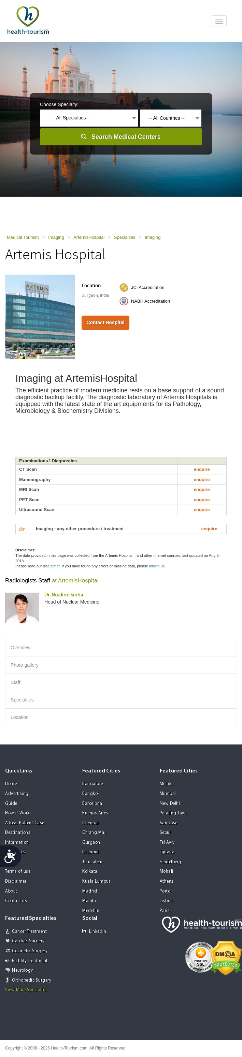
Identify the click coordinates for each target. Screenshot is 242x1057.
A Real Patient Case (24, 823)
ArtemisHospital (88, 237)
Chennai (90, 823)
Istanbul (90, 852)
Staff (15, 682)
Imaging (56, 237)
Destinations (17, 832)
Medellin (90, 911)
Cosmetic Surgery (29, 951)
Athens (167, 881)
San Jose (168, 823)
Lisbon (166, 901)
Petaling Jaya (173, 813)
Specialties (125, 237)
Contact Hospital (105, 322)
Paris (165, 911)
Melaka (167, 784)
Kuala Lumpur (96, 881)
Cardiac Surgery (28, 941)
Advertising (17, 794)
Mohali (166, 871)
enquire (202, 469)
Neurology (22, 970)
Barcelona (92, 803)
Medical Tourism (23, 237)
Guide (11, 803)
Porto (165, 891)
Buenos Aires (95, 813)
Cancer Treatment (29, 931)
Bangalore (92, 784)
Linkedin (94, 931)
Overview (20, 647)
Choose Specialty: (59, 104)
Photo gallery (25, 665)
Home (11, 784)
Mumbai (168, 794)
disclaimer (51, 566)
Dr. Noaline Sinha (63, 595)
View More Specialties (27, 990)
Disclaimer (15, 881)
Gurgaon (91, 842)
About (11, 891)
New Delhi (170, 803)
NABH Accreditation (150, 301)
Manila (89, 901)
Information (17, 842)
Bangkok (91, 794)
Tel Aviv (167, 842)
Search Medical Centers (126, 136)
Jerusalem (92, 862)
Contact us (16, 901)
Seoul (165, 832)
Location (20, 717)
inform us (157, 566)
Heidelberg (171, 862)
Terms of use (17, 871)
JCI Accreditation (148, 287)
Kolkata (90, 871)
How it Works (18, 813)
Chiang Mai (93, 832)
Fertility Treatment (30, 961)
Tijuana (167, 852)
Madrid (89, 891)
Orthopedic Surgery (31, 980)
